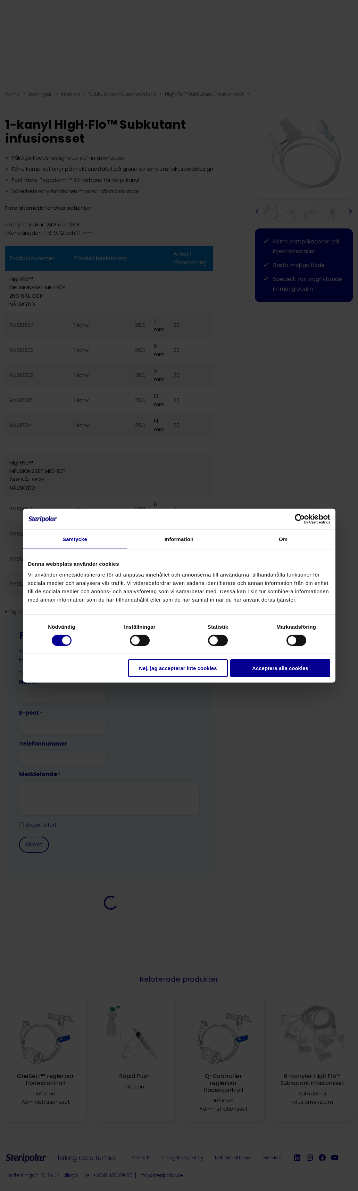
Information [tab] (179, 539)
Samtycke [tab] (75, 539)
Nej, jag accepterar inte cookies (178, 668)
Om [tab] (283, 539)
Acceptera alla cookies (280, 668)
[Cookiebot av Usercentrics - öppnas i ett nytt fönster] (299, 519)
